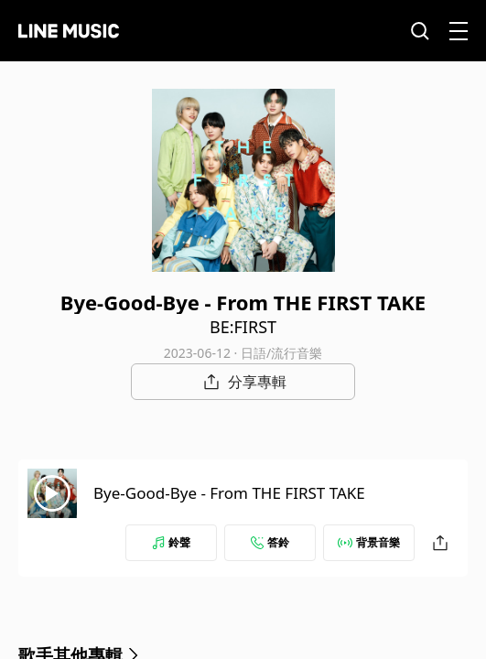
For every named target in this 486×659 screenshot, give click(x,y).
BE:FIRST (243, 327)
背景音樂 (369, 542)
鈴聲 (171, 542)
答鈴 (270, 542)
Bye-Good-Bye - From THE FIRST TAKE (229, 492)
